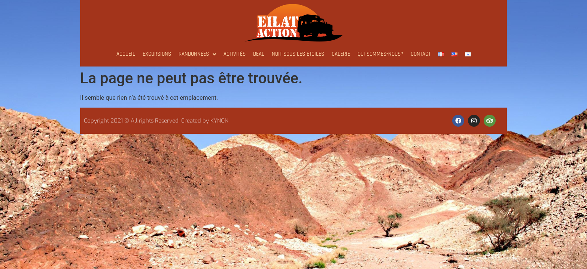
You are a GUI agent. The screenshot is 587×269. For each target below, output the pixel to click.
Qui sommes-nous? (380, 54)
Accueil (125, 54)
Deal (258, 54)
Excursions (157, 54)
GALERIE (341, 54)
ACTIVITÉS (234, 54)
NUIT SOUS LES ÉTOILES (298, 54)
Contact (421, 54)
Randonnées (197, 54)
